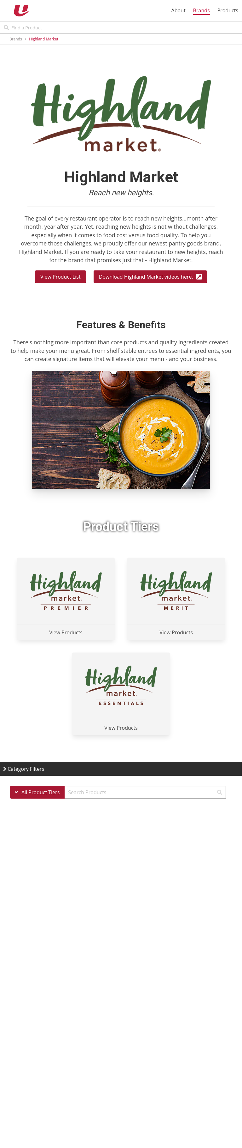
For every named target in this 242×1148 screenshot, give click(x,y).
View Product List (60, 276)
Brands (15, 39)
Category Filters (23, 768)
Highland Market (43, 39)
